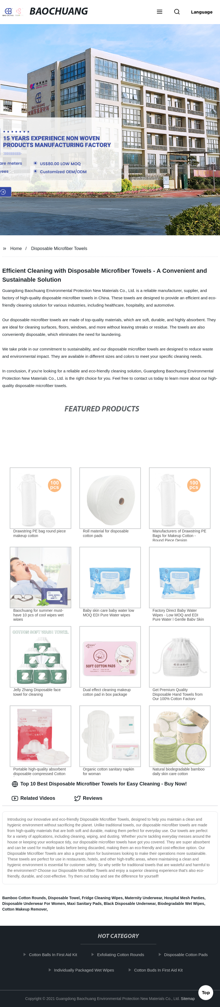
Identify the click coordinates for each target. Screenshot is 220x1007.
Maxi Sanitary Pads (84, 903)
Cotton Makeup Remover (24, 909)
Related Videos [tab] (33, 798)
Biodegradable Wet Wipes (181, 903)
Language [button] (202, 11)
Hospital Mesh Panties (184, 898)
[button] (159, 12)
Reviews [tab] (88, 798)
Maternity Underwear (143, 898)
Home (16, 248)
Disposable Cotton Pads (188, 954)
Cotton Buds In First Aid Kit (161, 970)
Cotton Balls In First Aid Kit (55, 954)
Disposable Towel (64, 898)
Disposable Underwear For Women (33, 903)
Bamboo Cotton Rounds (24, 898)
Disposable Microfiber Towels (59, 248)
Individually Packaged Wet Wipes (86, 970)
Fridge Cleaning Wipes (102, 898)
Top (206, 990)
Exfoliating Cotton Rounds (122, 954)
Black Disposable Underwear (130, 903)
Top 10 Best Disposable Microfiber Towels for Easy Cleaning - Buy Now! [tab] (99, 784)
